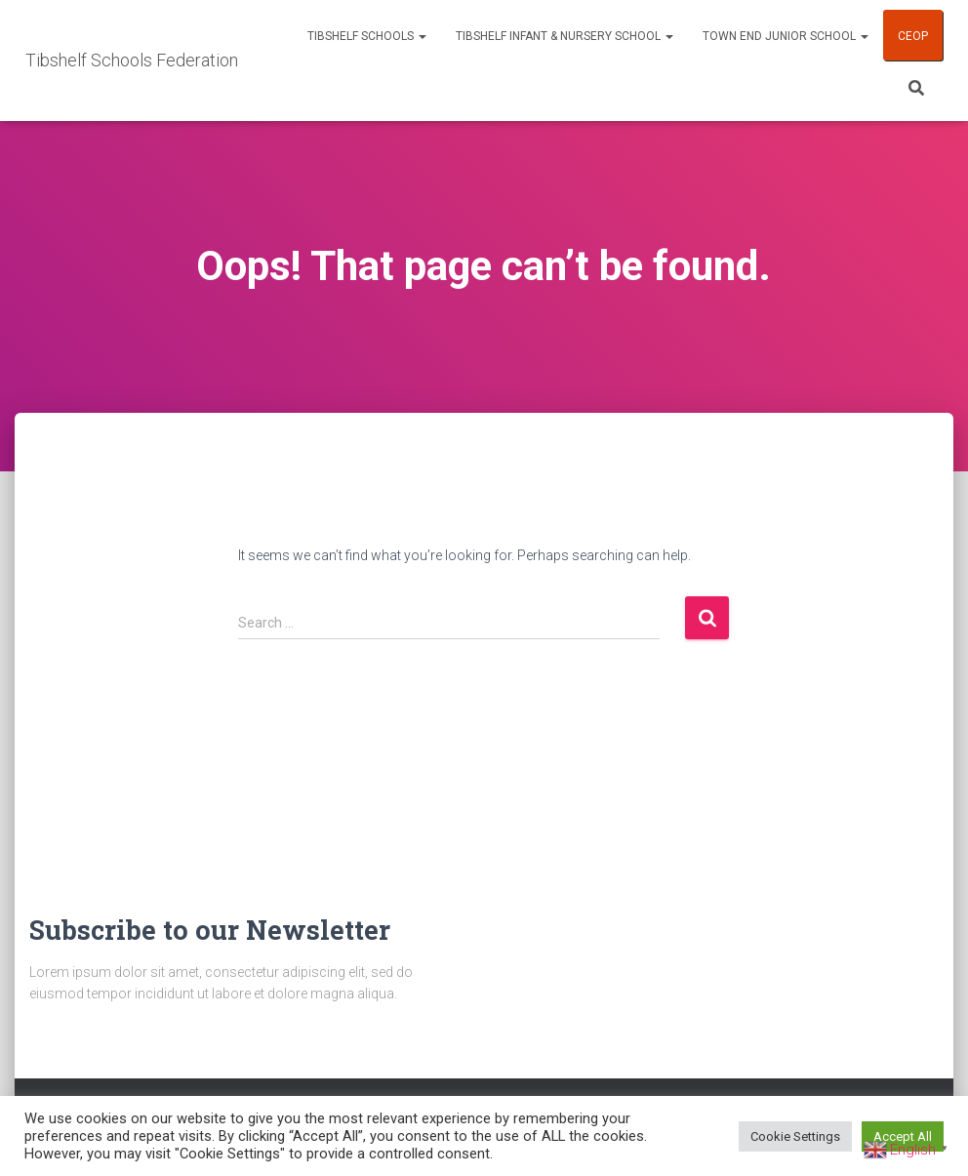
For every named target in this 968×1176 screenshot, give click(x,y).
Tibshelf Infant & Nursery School (564, 36)
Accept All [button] (902, 1136)
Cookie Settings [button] (795, 1136)
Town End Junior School (785, 36)
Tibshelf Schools (366, 36)
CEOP (913, 36)
